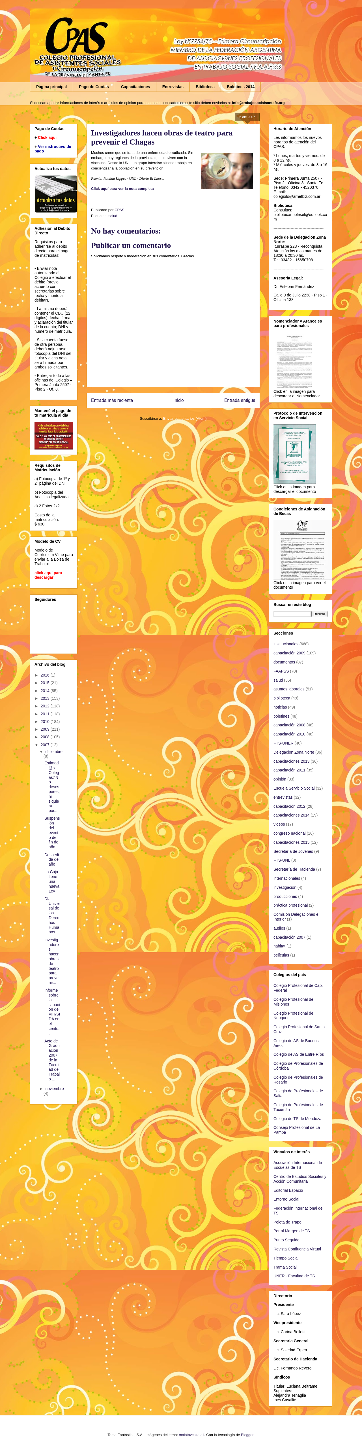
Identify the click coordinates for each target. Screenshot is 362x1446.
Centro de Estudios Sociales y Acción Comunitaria (299, 1179)
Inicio (178, 400)
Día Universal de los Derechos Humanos (52, 915)
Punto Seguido (286, 1240)
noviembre (54, 1088)
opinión (279, 779)
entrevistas (283, 797)
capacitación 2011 (289, 770)
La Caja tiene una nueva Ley (51, 881)
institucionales (285, 644)
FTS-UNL (281, 860)
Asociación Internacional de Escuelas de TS (297, 1165)
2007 (46, 745)
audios (279, 928)
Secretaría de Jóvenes (293, 851)
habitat (279, 946)
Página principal (51, 86)
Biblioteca (205, 86)
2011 (46, 714)
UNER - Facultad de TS (294, 1276)
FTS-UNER (283, 743)
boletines (281, 716)
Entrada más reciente (112, 400)
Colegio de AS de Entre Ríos (298, 1054)
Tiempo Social (285, 1258)
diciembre (54, 751)
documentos (284, 662)
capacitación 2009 (289, 653)
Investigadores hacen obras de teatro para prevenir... (51, 961)
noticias (280, 707)
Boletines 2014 (241, 86)
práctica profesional (290, 905)
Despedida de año (51, 860)
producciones (285, 896)
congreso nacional (289, 833)
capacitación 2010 (289, 734)
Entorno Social (286, 1199)
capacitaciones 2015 (291, 842)
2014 (46, 690)
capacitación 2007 (289, 937)
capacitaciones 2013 (291, 761)
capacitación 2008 (289, 725)
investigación (284, 887)
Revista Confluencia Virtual (297, 1249)
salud (112, 216)
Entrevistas (173, 86)
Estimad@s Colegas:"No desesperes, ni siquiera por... (52, 787)
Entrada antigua (239, 400)
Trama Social (285, 1267)
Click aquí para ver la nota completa (122, 188)
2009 (46, 729)
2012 (46, 706)
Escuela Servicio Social (294, 788)
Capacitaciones (135, 86)
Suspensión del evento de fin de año (52, 832)
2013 (46, 698)
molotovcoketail (191, 1435)
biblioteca (281, 698)
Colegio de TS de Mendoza (297, 1118)
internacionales (286, 878)
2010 (46, 721)
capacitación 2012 (289, 806)
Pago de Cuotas (94, 86)
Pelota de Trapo (287, 1222)
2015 (46, 682)
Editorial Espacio (288, 1190)
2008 (46, 737)
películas (281, 955)
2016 (46, 675)
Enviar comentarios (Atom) (185, 418)
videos (279, 824)
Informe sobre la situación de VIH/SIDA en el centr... (52, 1011)
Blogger (247, 1435)
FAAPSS (281, 671)
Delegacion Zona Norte (293, 752)
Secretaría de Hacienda (294, 869)
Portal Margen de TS (291, 1231)
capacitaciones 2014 (291, 815)
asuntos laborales (289, 689)
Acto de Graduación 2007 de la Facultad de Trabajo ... (52, 1060)
